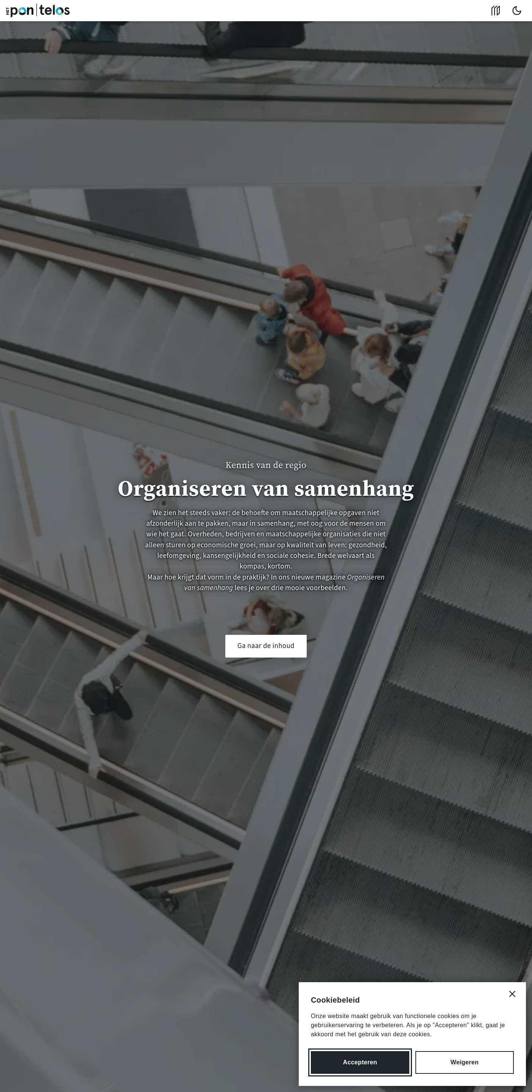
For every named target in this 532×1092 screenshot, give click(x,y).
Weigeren (465, 1062)
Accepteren (360, 1062)
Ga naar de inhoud (266, 646)
